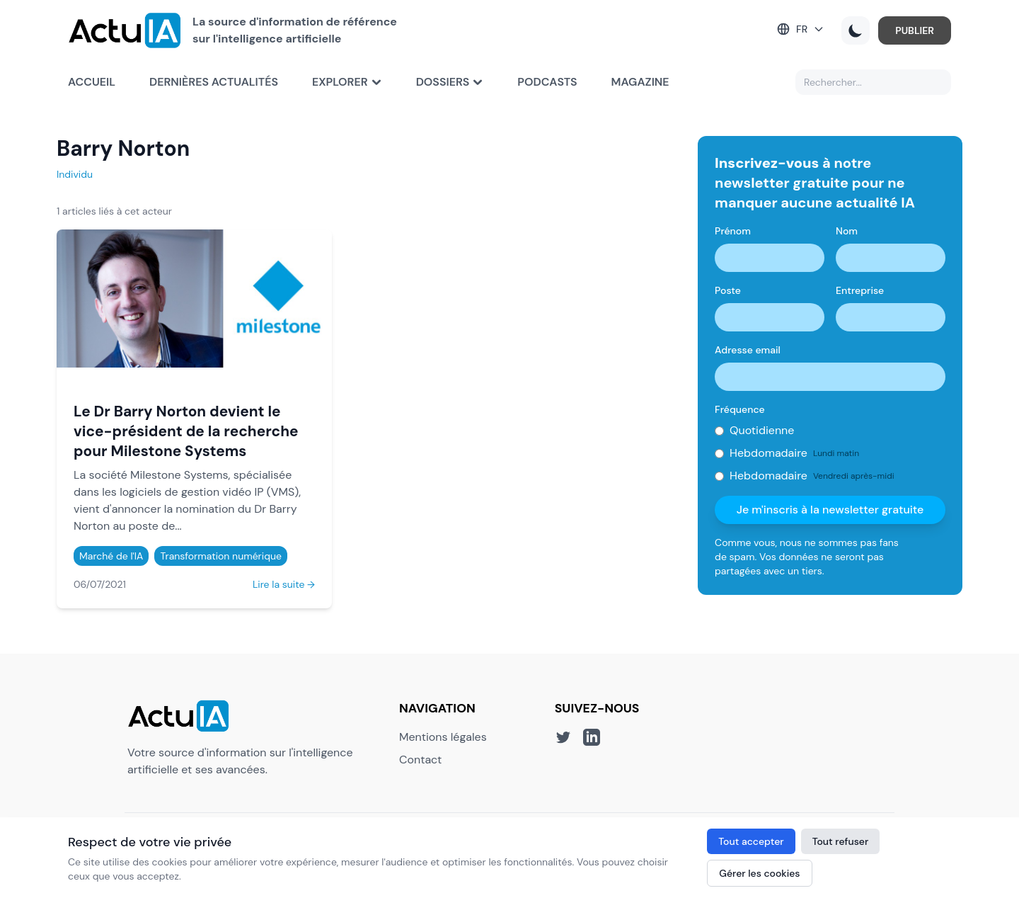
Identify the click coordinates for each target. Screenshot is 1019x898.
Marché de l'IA (111, 556)
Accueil (91, 81)
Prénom (733, 230)
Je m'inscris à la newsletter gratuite (830, 509)
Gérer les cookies (759, 873)
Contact (420, 759)
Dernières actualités (213, 81)
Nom (847, 230)
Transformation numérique (220, 556)
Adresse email (748, 349)
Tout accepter (750, 841)
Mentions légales (443, 736)
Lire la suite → (284, 584)
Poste (728, 290)
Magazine (640, 81)
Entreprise (860, 290)
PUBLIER (914, 30)
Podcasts (547, 81)
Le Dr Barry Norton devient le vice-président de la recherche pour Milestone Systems (186, 431)
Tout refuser (840, 841)
